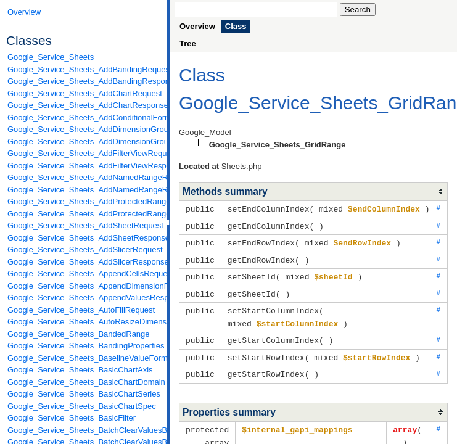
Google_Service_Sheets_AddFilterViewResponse (83, 165)
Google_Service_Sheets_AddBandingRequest (83, 69)
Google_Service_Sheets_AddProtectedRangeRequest (83, 201)
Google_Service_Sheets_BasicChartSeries (83, 393)
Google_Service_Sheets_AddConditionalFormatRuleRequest (83, 117)
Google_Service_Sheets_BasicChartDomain (83, 382)
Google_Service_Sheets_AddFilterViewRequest (83, 153)
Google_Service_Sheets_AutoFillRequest (81, 309)
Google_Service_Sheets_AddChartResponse (83, 105)
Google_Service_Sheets (50, 57)
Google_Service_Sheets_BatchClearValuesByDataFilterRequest (83, 430)
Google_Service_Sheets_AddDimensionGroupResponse (83, 141)
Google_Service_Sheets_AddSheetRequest (83, 225)
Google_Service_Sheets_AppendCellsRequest (83, 273)
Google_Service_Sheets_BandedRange (78, 334)
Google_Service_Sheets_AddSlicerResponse (83, 261)
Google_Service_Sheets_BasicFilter (71, 417)
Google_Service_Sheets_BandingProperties (83, 345)
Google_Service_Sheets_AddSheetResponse (83, 237)
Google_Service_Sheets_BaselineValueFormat (83, 358)
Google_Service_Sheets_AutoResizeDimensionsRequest (83, 321)
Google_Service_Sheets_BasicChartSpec (81, 406)
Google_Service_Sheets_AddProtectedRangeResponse (83, 213)
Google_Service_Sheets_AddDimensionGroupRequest (83, 129)
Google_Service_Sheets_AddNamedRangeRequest (83, 177)
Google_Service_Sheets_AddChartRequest (83, 93)
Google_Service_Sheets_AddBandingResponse (83, 81)
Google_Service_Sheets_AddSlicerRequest (83, 249)
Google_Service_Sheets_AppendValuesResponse (83, 297)
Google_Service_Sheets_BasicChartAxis (80, 369)
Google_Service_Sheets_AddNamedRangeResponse (83, 189)
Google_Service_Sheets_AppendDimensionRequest (83, 285)
